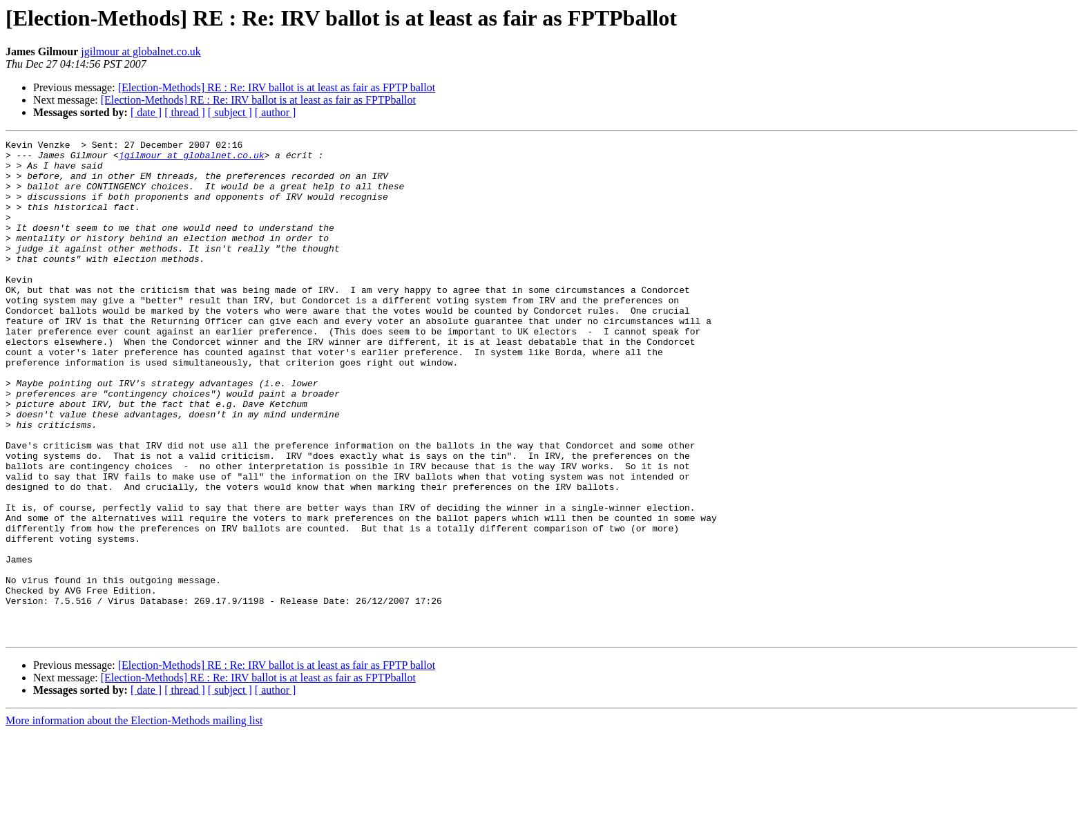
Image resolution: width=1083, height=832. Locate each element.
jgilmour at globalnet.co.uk (140, 51)
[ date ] (146, 112)
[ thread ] (184, 112)
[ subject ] (230, 112)
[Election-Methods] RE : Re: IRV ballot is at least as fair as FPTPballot (258, 100)
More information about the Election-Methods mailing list (134, 820)
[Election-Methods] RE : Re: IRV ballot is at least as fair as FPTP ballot (277, 87)
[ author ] (275, 112)
